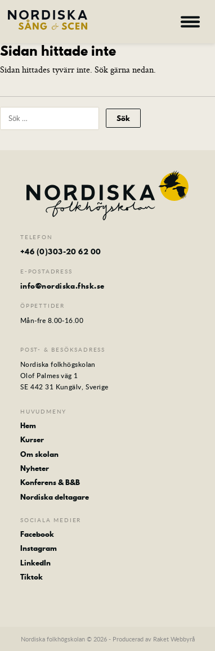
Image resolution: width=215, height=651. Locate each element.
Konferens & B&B (50, 482)
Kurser (32, 439)
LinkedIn (35, 562)
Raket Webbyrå (174, 639)
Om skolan (39, 454)
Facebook (37, 533)
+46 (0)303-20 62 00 (60, 251)
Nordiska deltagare (54, 496)
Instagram (38, 548)
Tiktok (31, 576)
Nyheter (34, 468)
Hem (28, 425)
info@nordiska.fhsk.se (62, 286)
